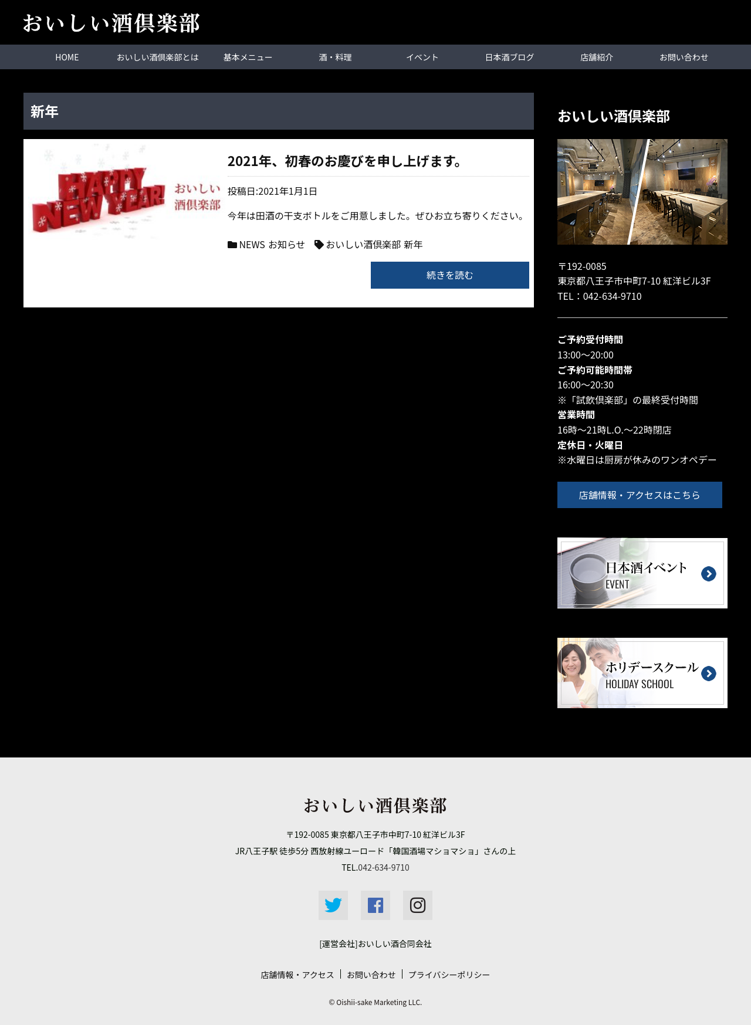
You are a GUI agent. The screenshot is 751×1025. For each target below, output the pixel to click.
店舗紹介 (596, 57)
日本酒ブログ (510, 57)
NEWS (162, 244)
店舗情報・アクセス (297, 974)
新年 (323, 244)
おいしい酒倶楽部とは (158, 57)
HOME (67, 57)
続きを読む (450, 274)
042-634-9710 (612, 295)
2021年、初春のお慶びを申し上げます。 (266, 160)
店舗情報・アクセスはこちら (641, 494)
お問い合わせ (684, 57)
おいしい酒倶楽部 (274, 244)
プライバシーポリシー (449, 974)
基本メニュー (248, 57)
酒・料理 (335, 57)
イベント (422, 57)
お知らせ (197, 244)
